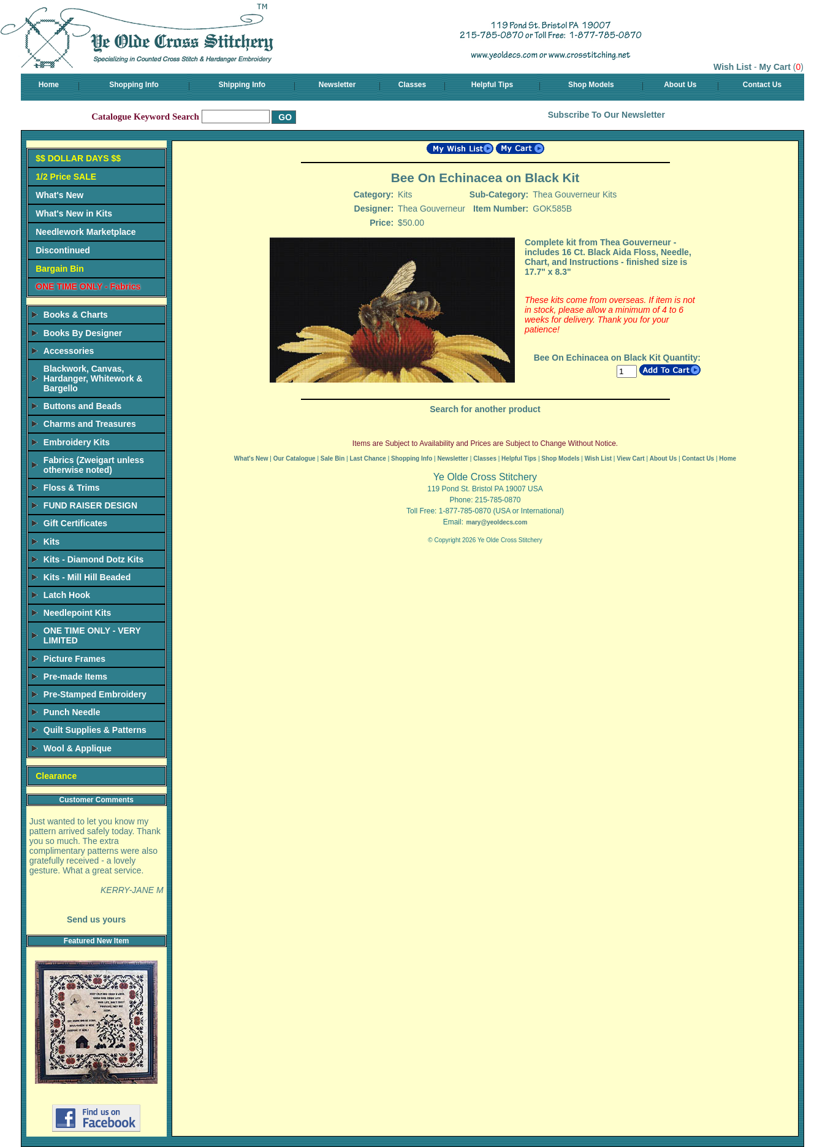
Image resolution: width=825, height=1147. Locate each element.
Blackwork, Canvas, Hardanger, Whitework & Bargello (93, 378)
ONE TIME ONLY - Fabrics (88, 286)
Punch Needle (72, 712)
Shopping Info (134, 84)
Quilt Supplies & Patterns (95, 730)
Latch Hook (67, 595)
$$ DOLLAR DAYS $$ (78, 158)
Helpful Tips (492, 84)
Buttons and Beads (83, 406)
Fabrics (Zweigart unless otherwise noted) (94, 465)
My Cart (775, 67)
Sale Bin (332, 458)
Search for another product (485, 409)
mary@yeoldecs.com (496, 522)
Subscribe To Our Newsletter (606, 115)
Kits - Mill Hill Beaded (87, 577)
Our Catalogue (294, 458)
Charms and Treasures (90, 424)
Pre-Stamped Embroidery (95, 694)
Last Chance (367, 458)
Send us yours (96, 919)
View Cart (630, 458)
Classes (412, 84)
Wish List (732, 67)
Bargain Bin (60, 269)
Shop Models (591, 84)
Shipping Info (241, 84)
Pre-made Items (75, 676)
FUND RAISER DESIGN (90, 505)
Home (49, 84)
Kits (51, 542)
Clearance (56, 776)
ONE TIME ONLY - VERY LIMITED (92, 635)
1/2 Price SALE (66, 177)
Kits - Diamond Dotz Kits (93, 559)
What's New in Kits (74, 213)
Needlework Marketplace (85, 232)
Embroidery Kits (77, 442)
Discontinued (63, 250)
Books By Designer (83, 333)
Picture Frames (74, 659)
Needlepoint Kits (77, 613)
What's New (59, 195)
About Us (680, 84)
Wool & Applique (78, 748)
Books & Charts (76, 315)
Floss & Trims (72, 488)
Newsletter (337, 84)
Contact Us (762, 84)
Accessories (69, 351)
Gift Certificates (75, 523)
